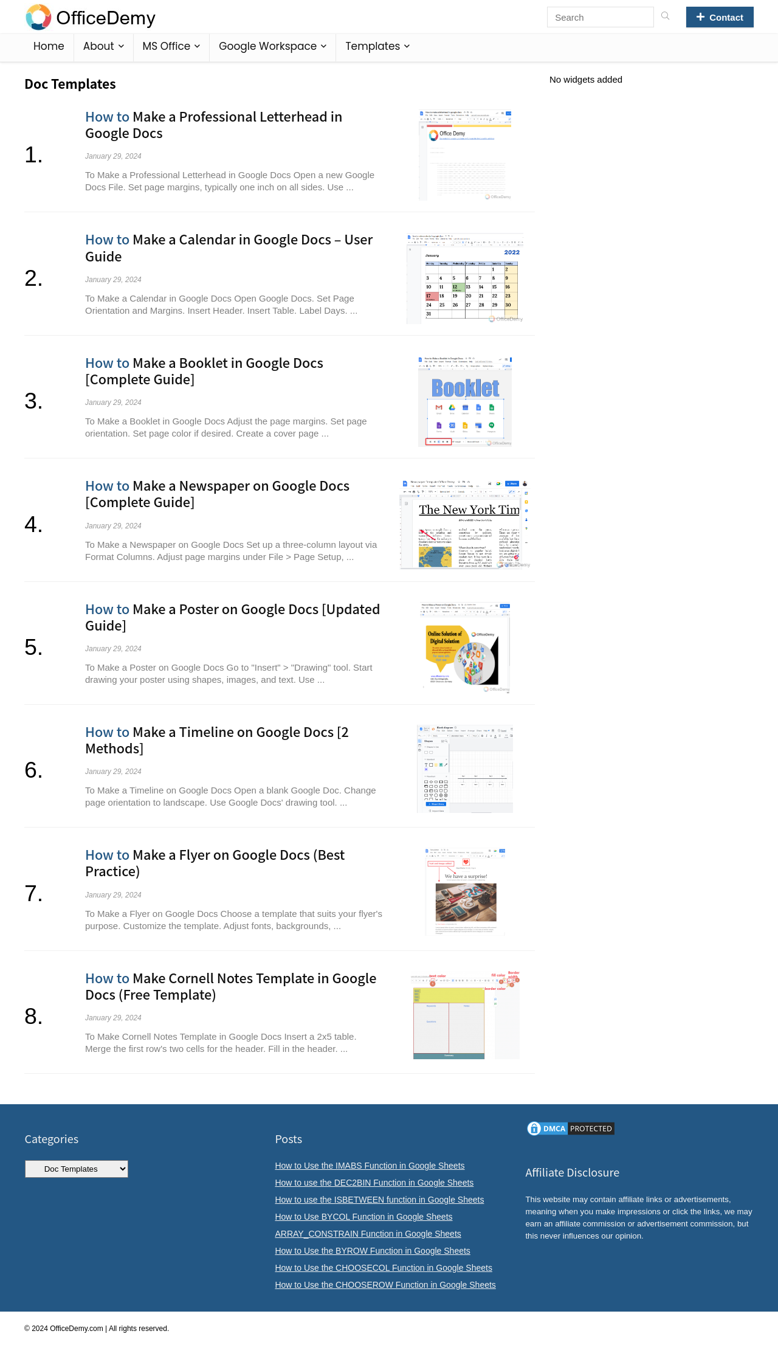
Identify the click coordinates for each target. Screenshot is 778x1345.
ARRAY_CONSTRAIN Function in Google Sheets (368, 1234)
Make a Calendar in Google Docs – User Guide (229, 247)
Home (48, 46)
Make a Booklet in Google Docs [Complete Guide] (204, 370)
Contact (720, 17)
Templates (372, 46)
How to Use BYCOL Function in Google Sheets (363, 1217)
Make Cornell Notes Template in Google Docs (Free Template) (230, 985)
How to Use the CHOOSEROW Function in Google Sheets (385, 1285)
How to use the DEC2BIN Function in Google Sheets (374, 1183)
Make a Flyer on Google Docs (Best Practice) (215, 862)
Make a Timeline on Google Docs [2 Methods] (217, 739)
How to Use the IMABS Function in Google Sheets (369, 1165)
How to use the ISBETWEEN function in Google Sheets (379, 1200)
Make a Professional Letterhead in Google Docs (213, 124)
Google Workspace (268, 46)
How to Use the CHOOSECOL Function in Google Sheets (383, 1268)
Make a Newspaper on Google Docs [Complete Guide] (217, 493)
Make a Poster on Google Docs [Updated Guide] (232, 616)
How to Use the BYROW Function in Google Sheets (372, 1251)
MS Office (167, 46)
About (98, 46)
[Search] (665, 17)
